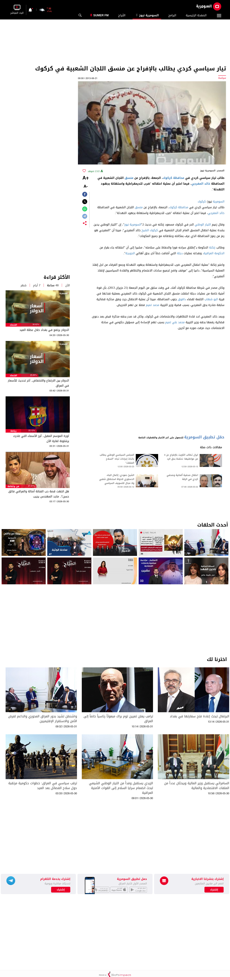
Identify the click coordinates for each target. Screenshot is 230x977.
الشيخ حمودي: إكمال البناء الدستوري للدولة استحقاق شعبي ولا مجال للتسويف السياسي (116, 479)
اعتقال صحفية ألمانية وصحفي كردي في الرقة (182, 477)
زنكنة (212, 247)
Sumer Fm (101, 15)
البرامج (172, 15)
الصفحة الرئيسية (196, 15)
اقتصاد (13, 325)
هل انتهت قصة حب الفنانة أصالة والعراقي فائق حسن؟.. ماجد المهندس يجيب (38, 494)
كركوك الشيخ (150, 230)
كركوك (202, 201)
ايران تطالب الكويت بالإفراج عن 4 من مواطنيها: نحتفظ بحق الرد (181, 457)
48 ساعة (53, 285)
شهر (24, 285)
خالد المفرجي (200, 183)
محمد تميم (152, 305)
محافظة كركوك (173, 178)
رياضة (13, 431)
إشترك (61, 889)
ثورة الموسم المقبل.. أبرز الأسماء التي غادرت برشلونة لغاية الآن (41, 438)
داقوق (182, 299)
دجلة (180, 253)
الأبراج (121, 15)
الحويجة (130, 253)
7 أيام (36, 285)
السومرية (218, 201)
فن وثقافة (13, 486)
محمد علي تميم (175, 322)
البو (216, 299)
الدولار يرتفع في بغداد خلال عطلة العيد (44, 329)
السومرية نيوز (147, 15)
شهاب (208, 299)
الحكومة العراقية (213, 253)
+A (85, 178)
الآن (67, 285)
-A (86, 187)
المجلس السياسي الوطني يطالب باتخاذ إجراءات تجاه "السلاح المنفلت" (117, 459)
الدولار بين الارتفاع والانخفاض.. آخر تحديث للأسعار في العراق (38, 383)
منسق (129, 178)
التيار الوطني (203, 224)
